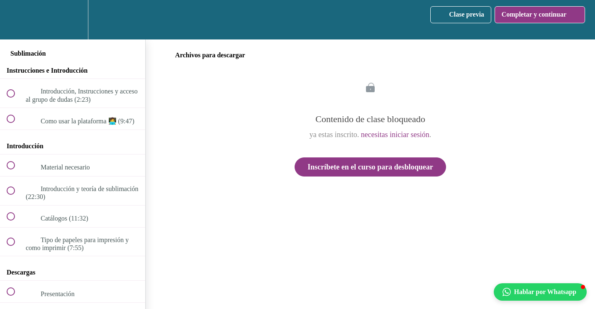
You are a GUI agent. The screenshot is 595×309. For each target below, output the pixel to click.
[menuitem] (72, 19)
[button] (15, 19)
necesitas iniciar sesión (395, 134)
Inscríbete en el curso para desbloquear (370, 167)
